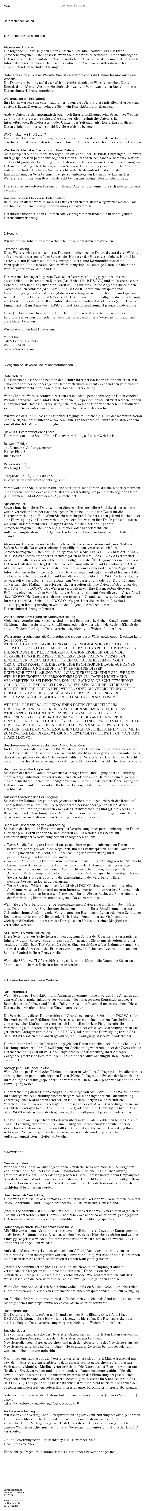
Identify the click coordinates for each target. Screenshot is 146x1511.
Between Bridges (73, 5)
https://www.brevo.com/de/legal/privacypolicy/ (39, 1403)
